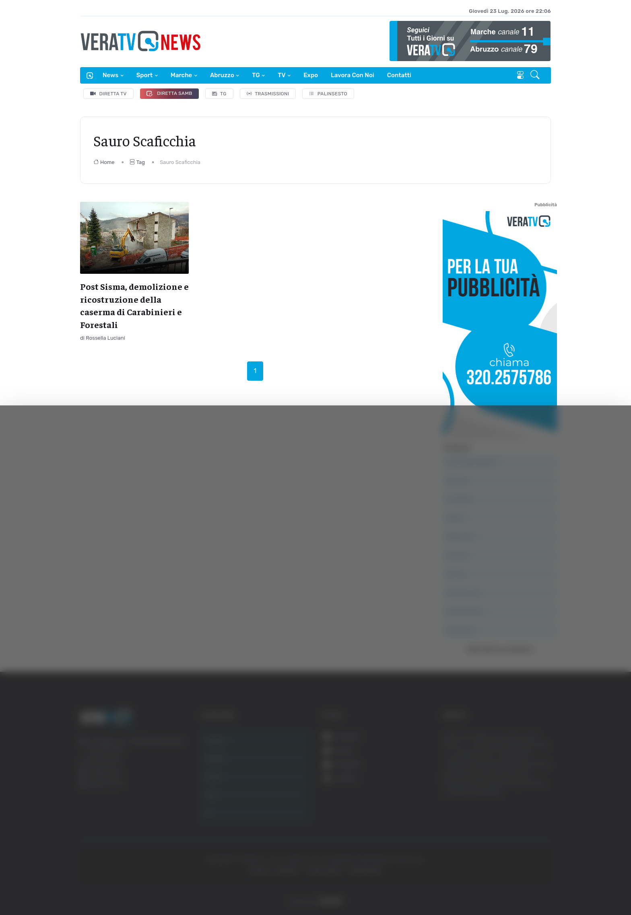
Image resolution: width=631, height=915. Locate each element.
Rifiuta (541, 870)
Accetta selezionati (541, 844)
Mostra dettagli (143, 886)
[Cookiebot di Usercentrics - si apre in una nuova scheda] (68, 886)
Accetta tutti (541, 817)
